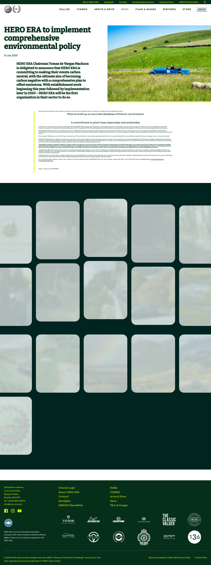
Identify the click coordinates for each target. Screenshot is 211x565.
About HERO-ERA (90, 2)
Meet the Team (166, 2)
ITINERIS (82, 9)
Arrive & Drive (104, 9)
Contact (123, 2)
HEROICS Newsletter (189, 2)
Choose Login (67, 487)
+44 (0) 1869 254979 (16, 501)
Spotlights (109, 2)
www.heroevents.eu (157, 159)
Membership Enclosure (143, 2)
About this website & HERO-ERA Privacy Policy (170, 557)
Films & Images (146, 9)
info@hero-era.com (13, 504)
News (125, 9)
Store (187, 9)
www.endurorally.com (45, 161)
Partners (169, 9)
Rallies (64, 9)
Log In (202, 9)
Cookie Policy (201, 557)
